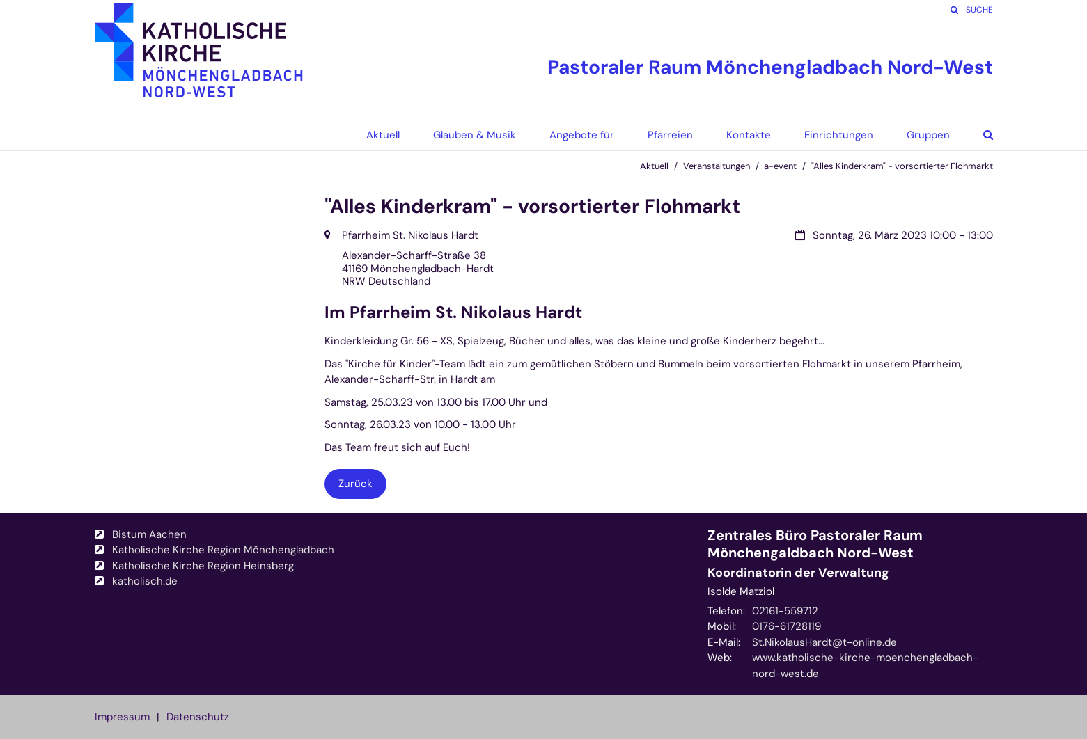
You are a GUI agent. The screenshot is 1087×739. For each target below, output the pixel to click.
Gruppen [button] (928, 135)
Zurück (355, 484)
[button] (977, 135)
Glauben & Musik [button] (474, 135)
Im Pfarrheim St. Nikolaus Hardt (453, 312)
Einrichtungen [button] (838, 135)
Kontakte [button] (748, 135)
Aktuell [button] (383, 135)
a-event (780, 166)
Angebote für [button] (581, 135)
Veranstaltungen (716, 166)
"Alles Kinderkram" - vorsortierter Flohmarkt (902, 166)
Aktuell (654, 166)
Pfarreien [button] (670, 135)
